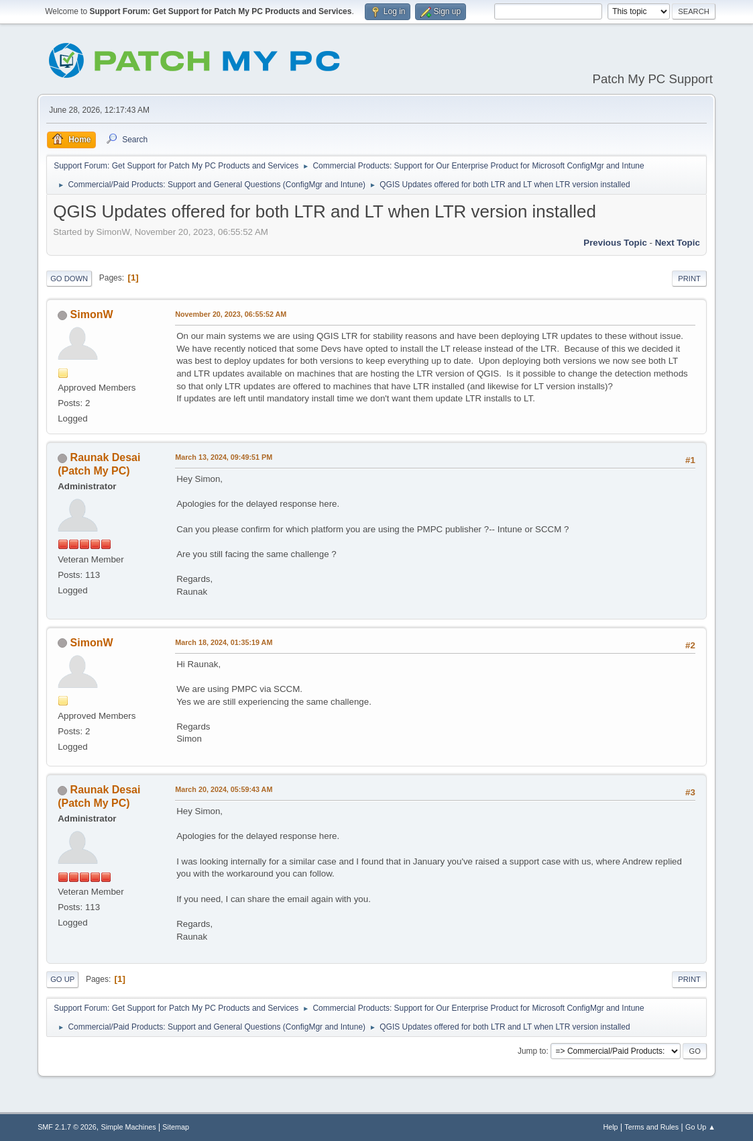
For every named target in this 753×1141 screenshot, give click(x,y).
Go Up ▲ (700, 1127)
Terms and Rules (651, 1127)
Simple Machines (128, 1127)
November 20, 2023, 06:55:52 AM (230, 314)
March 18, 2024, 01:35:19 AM (223, 642)
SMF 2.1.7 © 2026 (67, 1127)
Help (610, 1127)
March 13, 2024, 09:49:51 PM (223, 457)
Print (689, 279)
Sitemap (175, 1127)
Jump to (532, 1051)
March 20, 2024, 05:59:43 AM (223, 789)
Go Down (69, 279)
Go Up (62, 979)
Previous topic (615, 243)
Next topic (677, 243)
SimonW (91, 314)
